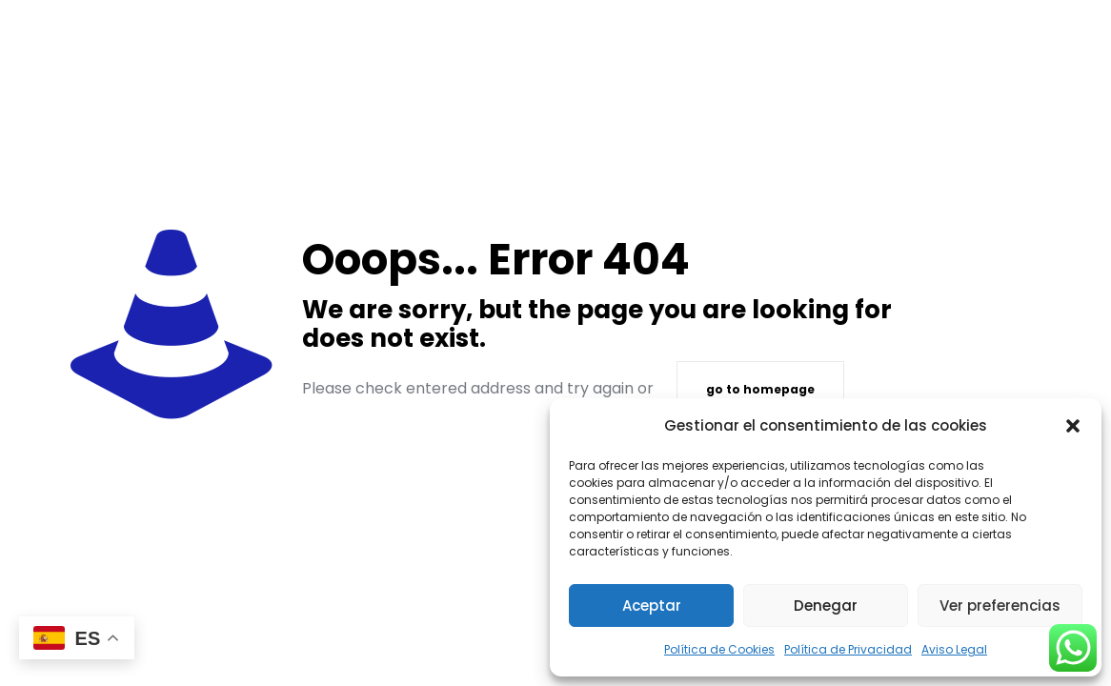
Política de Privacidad (848, 649)
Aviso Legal (954, 649)
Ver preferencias (999, 605)
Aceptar (651, 605)
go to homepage (760, 389)
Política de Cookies (719, 649)
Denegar (826, 605)
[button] (1072, 425)
